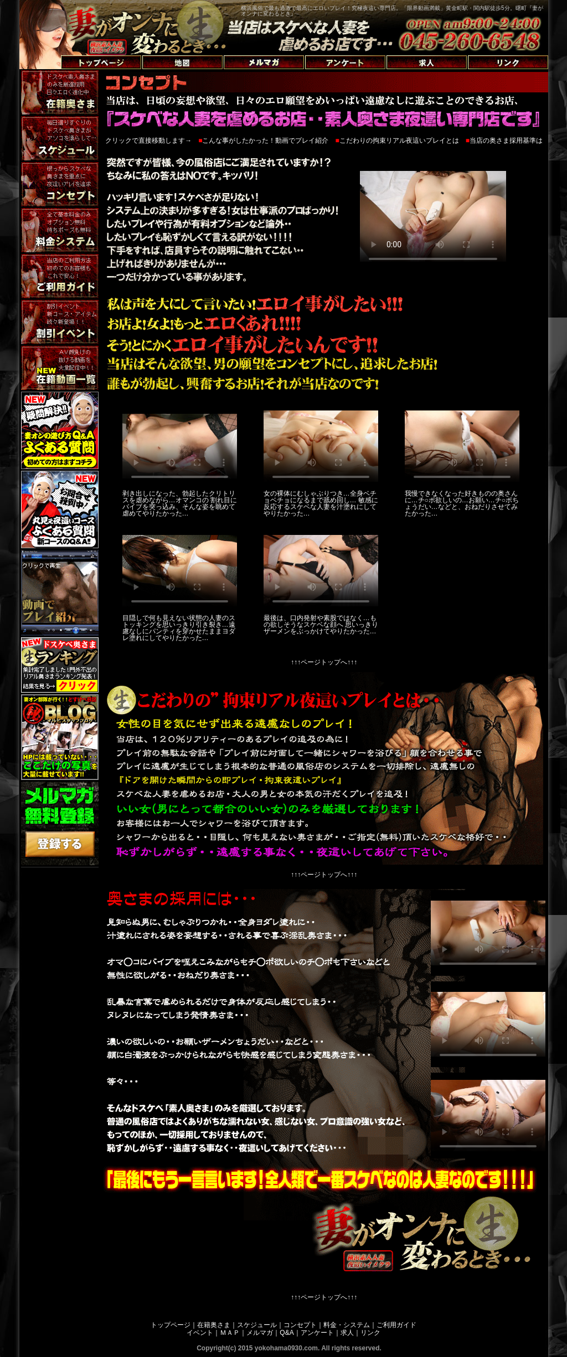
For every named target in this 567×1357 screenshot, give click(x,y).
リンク (370, 1333)
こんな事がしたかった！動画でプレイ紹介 (265, 140)
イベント (200, 1333)
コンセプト (300, 1325)
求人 (347, 1333)
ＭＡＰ (230, 1333)
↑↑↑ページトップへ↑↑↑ (324, 662)
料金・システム (346, 1325)
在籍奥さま (213, 1325)
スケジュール (257, 1325)
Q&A (286, 1333)
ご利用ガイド (396, 1325)
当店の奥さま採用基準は (506, 140)
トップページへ (48, 49)
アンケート (317, 1333)
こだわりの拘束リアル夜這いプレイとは (399, 140)
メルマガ (259, 1333)
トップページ (170, 1325)
